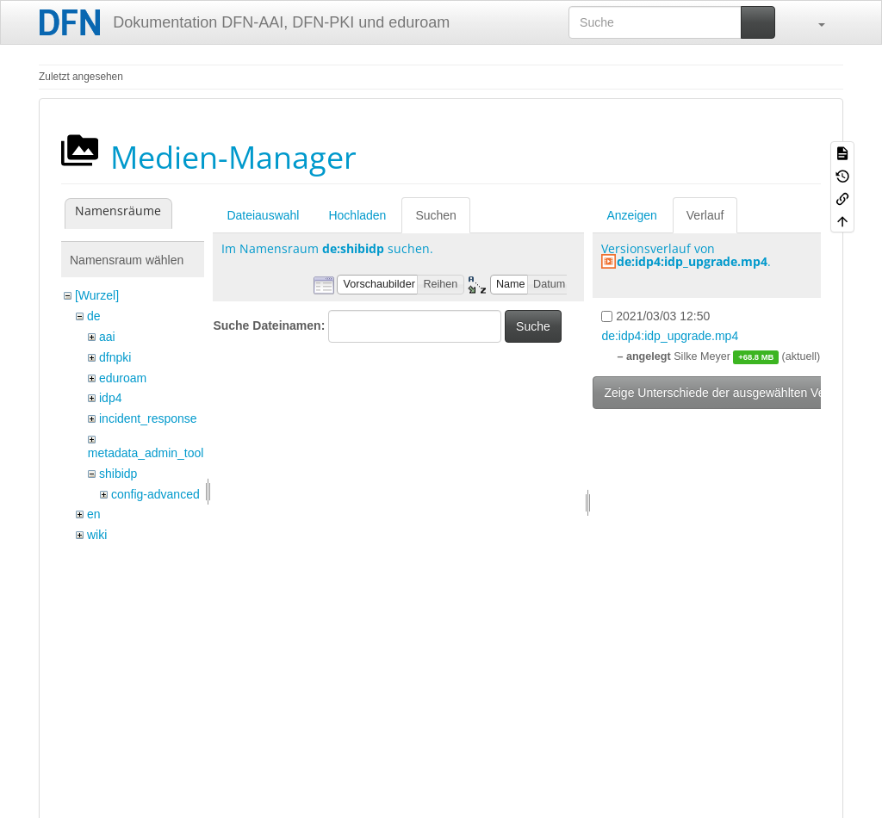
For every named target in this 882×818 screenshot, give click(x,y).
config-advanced (155, 494)
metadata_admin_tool (146, 453)
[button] (813, 22)
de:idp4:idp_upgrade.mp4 (692, 261)
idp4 (110, 398)
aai (107, 337)
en (94, 514)
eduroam (122, 378)
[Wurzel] (97, 295)
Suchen (435, 215)
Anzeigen (631, 215)
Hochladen (357, 215)
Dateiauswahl (263, 215)
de (94, 316)
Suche (533, 326)
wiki (97, 535)
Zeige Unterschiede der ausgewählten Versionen (734, 393)
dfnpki (115, 357)
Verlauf (705, 215)
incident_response (148, 418)
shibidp (118, 473)
